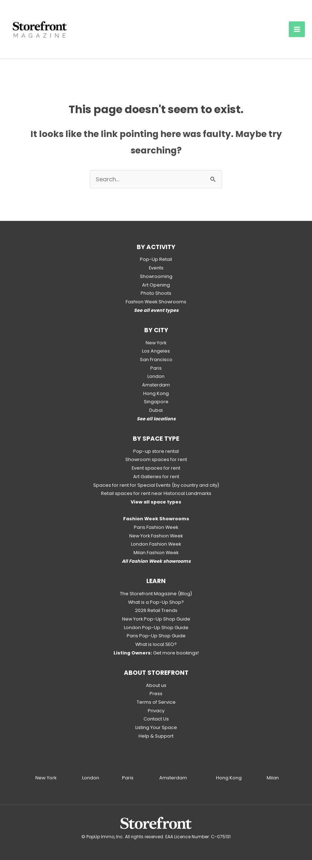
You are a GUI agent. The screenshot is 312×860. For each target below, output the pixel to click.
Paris (156, 368)
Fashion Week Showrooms (156, 302)
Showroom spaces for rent (156, 459)
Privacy (156, 711)
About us (156, 685)
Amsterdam (156, 385)
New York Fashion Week (156, 536)
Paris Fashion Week (156, 527)
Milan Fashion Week (156, 553)
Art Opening (156, 285)
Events (156, 268)
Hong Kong (156, 393)
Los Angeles (156, 351)
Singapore (156, 402)
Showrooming (156, 276)
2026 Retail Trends (156, 610)
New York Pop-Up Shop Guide (156, 619)
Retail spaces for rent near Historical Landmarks (156, 493)
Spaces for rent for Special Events (132, 485)
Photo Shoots (156, 293)
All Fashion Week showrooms (156, 561)
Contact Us (156, 719)
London (156, 376)
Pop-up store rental (156, 451)
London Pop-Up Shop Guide (156, 627)
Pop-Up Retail (156, 259)
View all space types (156, 502)
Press (156, 693)
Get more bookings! (156, 653)
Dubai (156, 410)
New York (156, 343)
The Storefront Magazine (148, 594)
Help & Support (156, 736)
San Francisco (156, 359)
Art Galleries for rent (156, 477)
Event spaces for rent (156, 468)
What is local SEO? (156, 644)
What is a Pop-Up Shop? (156, 602)
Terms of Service (156, 702)
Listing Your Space (156, 727)
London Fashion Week (156, 544)
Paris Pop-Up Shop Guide (156, 636)
